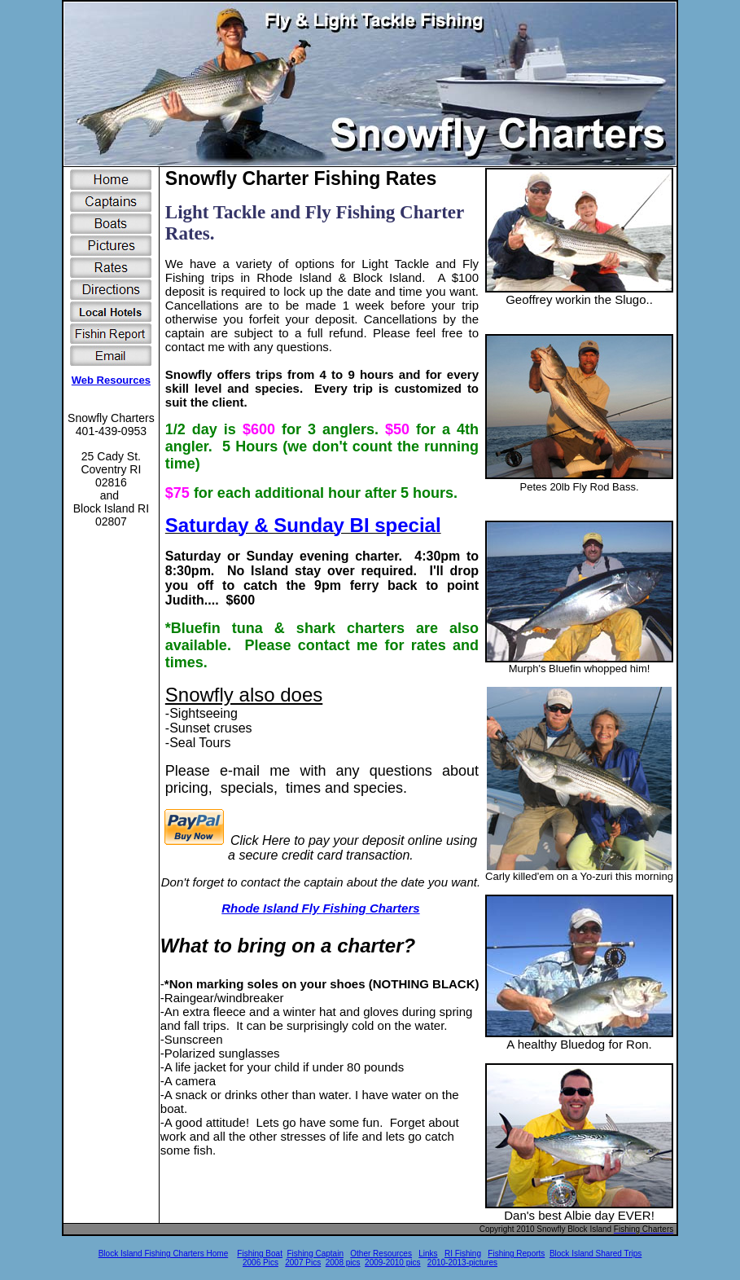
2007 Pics (303, 1262)
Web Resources (111, 380)
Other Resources (381, 1253)
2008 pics (343, 1262)
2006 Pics (260, 1262)
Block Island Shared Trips (595, 1253)
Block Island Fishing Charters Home (164, 1253)
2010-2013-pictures (462, 1262)
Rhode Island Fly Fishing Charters (320, 908)
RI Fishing (462, 1253)
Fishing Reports (516, 1253)
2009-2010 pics (392, 1262)
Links (427, 1253)
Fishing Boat (259, 1253)
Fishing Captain (315, 1253)
